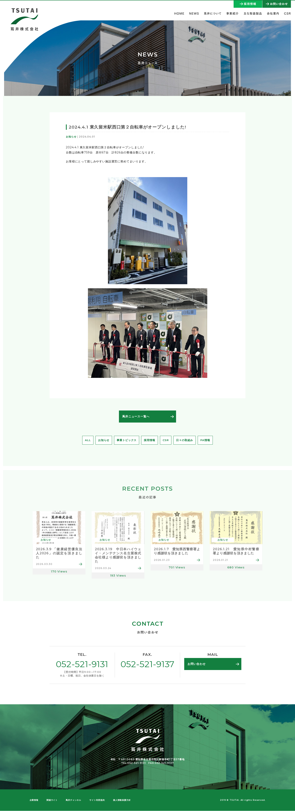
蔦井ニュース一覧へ (136, 416)
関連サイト (52, 800)
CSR (166, 440)
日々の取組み (186, 440)
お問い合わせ (196, 664)
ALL (85, 440)
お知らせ (102, 440)
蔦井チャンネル (73, 800)
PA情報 (208, 440)
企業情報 (34, 800)
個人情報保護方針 (122, 800)
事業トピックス (125, 440)
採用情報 (150, 440)
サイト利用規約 (97, 800)
